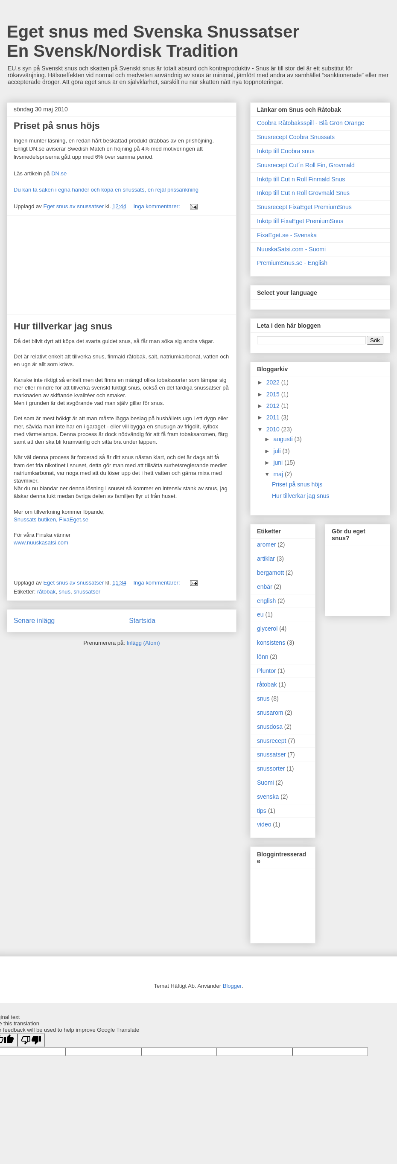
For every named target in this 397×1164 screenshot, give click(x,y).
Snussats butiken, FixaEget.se (51, 519)
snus (64, 591)
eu (260, 614)
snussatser (86, 591)
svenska (268, 796)
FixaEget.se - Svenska (287, 235)
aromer (266, 544)
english (266, 600)
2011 (273, 417)
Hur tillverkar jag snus (63, 326)
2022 (273, 382)
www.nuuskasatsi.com (41, 542)
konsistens (271, 642)
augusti (283, 439)
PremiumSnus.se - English (292, 262)
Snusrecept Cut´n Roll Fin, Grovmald (306, 165)
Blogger (232, 986)
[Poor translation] (31, 1040)
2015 (273, 394)
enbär (264, 586)
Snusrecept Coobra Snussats (296, 137)
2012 (273, 405)
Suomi (265, 782)
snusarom (270, 712)
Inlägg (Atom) (143, 643)
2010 (273, 429)
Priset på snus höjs (57, 125)
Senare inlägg (34, 620)
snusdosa (270, 726)
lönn (262, 656)
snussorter (271, 768)
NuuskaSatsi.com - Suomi (291, 249)
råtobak (46, 591)
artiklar (266, 558)
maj (278, 474)
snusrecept (271, 740)
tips (261, 810)
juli (277, 451)
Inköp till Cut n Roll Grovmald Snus (303, 192)
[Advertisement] (121, 265)
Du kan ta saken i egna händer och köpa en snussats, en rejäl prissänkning (106, 189)
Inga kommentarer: (157, 206)
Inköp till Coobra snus (286, 151)
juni (278, 462)
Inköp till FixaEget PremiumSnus (300, 221)
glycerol (267, 628)
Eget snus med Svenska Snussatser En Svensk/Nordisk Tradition (153, 41)
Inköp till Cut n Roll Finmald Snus (301, 179)
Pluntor (266, 670)
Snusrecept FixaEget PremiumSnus (304, 207)
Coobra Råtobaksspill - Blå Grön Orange (310, 122)
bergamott (270, 572)
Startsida (142, 620)
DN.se (59, 173)
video (264, 824)
